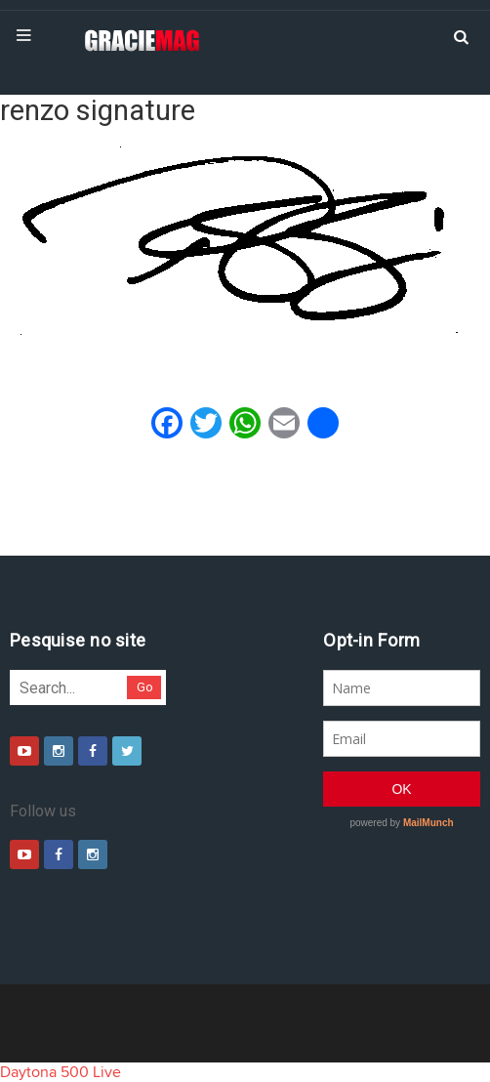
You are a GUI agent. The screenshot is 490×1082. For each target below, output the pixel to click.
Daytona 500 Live (60, 1072)
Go (145, 687)
